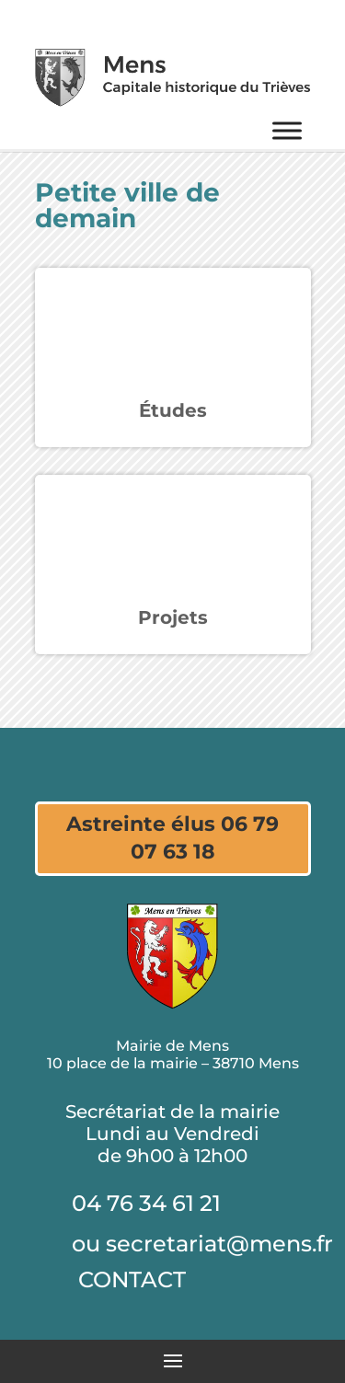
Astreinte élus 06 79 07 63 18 (172, 838)
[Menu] (287, 130)
